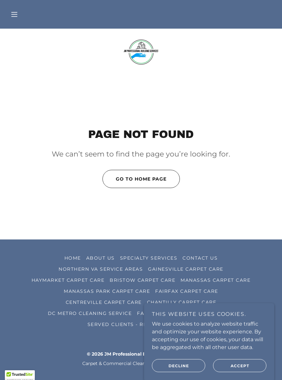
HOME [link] (72, 258)
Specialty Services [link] (149, 258)
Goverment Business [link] (202, 313)
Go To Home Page (134, 179)
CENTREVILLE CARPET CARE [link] (104, 302)
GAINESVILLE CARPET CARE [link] (185, 269)
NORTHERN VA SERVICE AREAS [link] (101, 269)
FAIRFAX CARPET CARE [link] (186, 291)
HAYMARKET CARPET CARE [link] (68, 280)
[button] (14, 14)
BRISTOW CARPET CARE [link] (142, 280)
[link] (141, 52)
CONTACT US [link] (200, 258)
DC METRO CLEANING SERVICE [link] (90, 313)
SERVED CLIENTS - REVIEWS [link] (126, 324)
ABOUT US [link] (100, 258)
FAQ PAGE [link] (151, 313)
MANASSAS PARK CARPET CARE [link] (107, 291)
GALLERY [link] (182, 324)
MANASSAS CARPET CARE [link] (215, 280)
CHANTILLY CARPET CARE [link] (181, 302)
